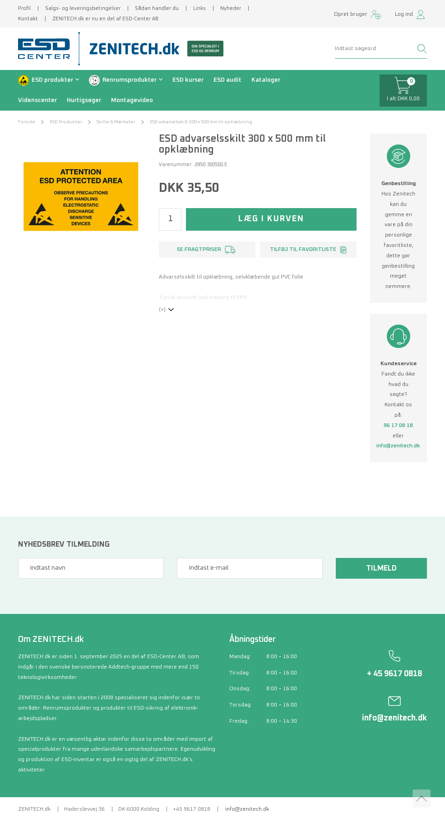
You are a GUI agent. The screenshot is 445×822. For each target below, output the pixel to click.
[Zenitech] (153, 48)
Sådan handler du (157, 8)
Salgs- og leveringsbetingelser (83, 8)
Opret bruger (350, 14)
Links (199, 8)
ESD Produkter (66, 122)
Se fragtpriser (199, 249)
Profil (24, 8)
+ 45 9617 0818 (394, 674)
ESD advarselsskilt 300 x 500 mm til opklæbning (201, 122)
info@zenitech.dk (398, 446)
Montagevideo (132, 100)
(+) (162, 309)
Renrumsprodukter (129, 80)
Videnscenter (37, 100)
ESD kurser (188, 80)
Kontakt (28, 18)
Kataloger (265, 80)
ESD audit (227, 80)
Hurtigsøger (84, 100)
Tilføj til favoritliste (303, 249)
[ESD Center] (47, 48)
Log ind (404, 14)
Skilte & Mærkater (116, 122)
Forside (26, 122)
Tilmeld (381, 568)
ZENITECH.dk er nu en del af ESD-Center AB (105, 18)
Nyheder (230, 8)
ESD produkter (52, 80)
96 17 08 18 (398, 425)
